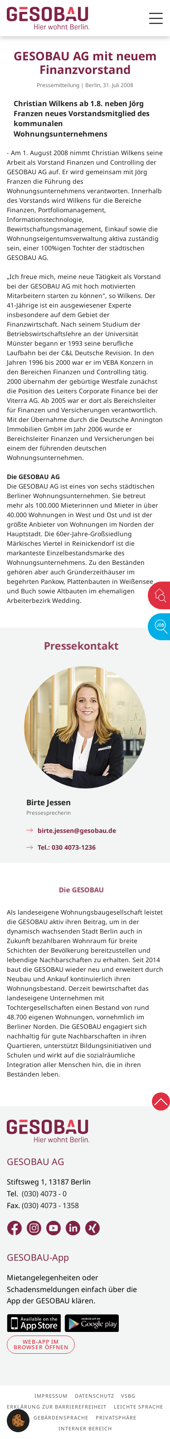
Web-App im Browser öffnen (41, 1344)
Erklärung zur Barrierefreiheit (57, 1406)
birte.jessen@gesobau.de (77, 831)
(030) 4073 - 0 (44, 1194)
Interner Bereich (85, 1428)
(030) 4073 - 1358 (50, 1205)
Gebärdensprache (61, 1417)
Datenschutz (94, 1395)
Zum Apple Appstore (34, 1323)
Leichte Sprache (138, 1406)
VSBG (128, 1395)
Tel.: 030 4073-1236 (67, 847)
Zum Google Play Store (91, 1323)
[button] (18, 1420)
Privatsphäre (116, 1417)
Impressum (51, 1395)
